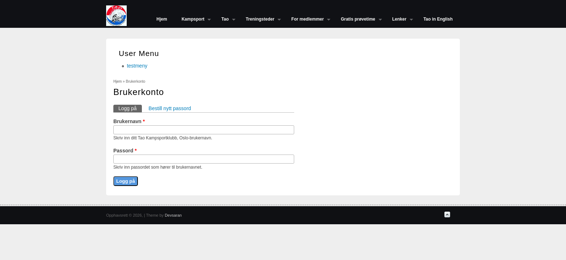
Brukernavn (129, 121)
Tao (224, 20)
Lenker (399, 20)
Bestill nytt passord (170, 108)
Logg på (130, 108)
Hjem (162, 19)
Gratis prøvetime (358, 20)
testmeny (137, 66)
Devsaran (173, 215)
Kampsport (192, 20)
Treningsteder (260, 20)
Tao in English (438, 19)
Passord (125, 150)
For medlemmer (307, 20)
